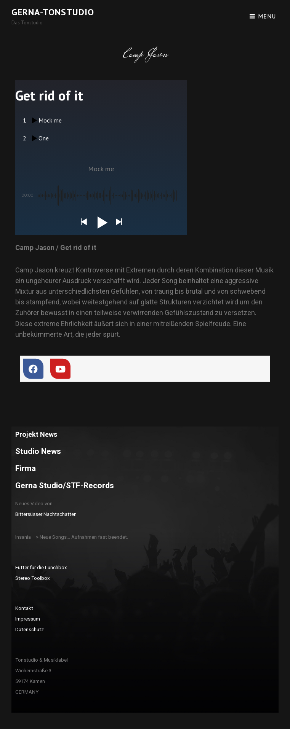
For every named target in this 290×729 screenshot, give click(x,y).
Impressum (27, 619)
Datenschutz (29, 629)
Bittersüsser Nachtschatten (46, 514)
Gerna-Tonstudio (52, 12)
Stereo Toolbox (32, 578)
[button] (83, 222)
